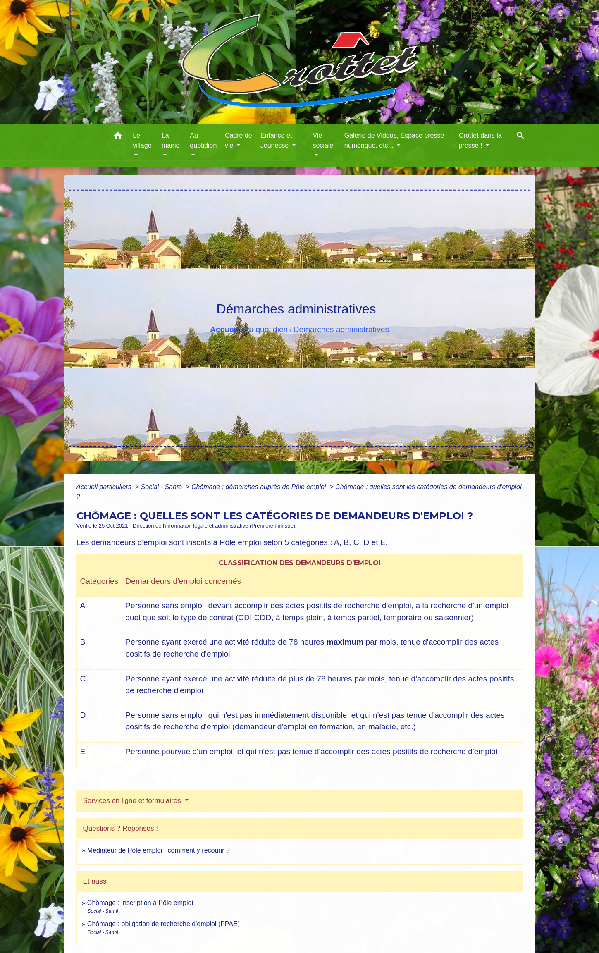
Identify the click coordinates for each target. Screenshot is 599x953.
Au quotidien (266, 329)
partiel (368, 617)
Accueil (224, 329)
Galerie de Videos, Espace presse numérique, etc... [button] (394, 140)
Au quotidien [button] (203, 140)
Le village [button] (142, 140)
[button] (117, 137)
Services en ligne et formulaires (133, 801)
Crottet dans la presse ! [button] (480, 140)
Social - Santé (162, 486)
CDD (263, 617)
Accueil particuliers (105, 486)
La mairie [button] (171, 140)
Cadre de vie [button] (238, 140)
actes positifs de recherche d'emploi (348, 605)
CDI (245, 617)
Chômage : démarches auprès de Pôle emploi (259, 486)
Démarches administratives (341, 329)
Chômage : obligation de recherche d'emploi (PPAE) (163, 923)
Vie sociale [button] (323, 140)
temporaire (403, 617)
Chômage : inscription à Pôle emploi (140, 902)
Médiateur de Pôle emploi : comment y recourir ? (158, 850)
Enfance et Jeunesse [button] (276, 140)
